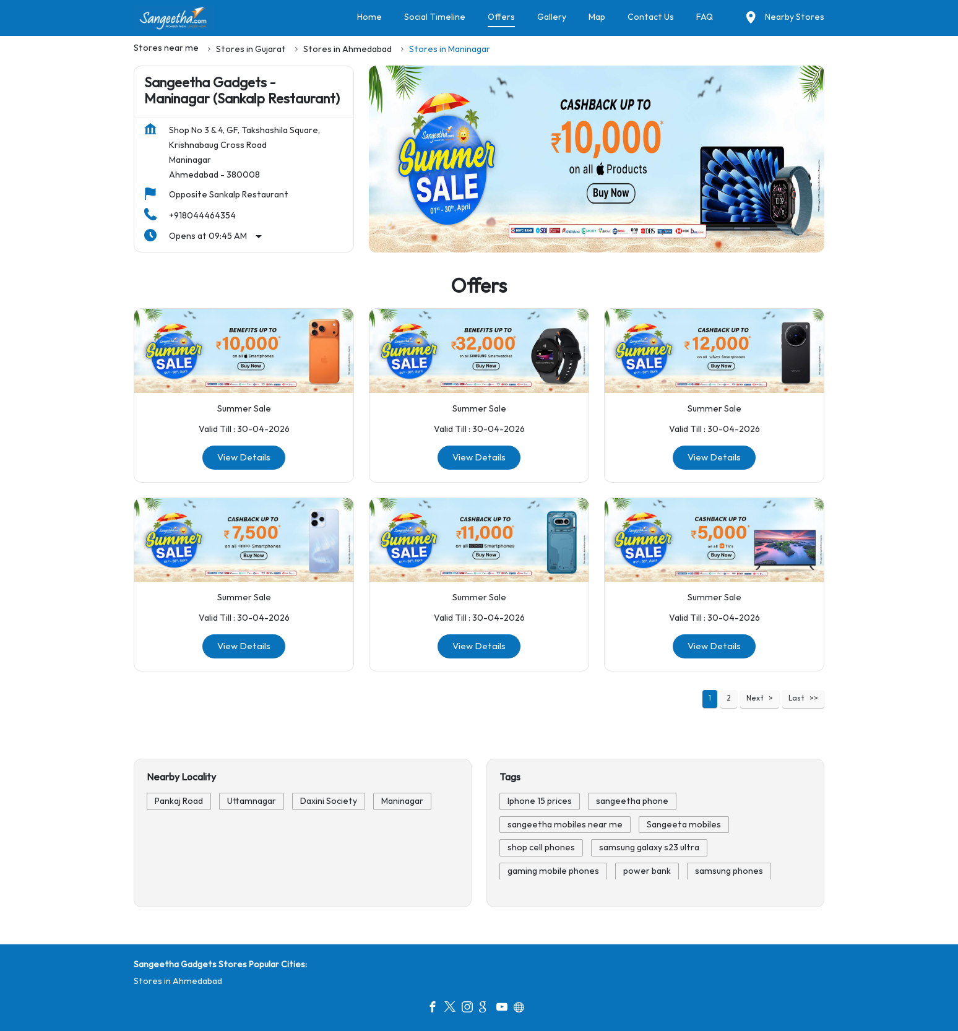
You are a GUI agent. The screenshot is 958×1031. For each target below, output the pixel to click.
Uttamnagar (251, 801)
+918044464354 (202, 215)
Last (796, 698)
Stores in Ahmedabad (178, 981)
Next (755, 698)
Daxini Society (328, 801)
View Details (243, 457)
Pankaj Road (179, 801)
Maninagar (402, 801)
